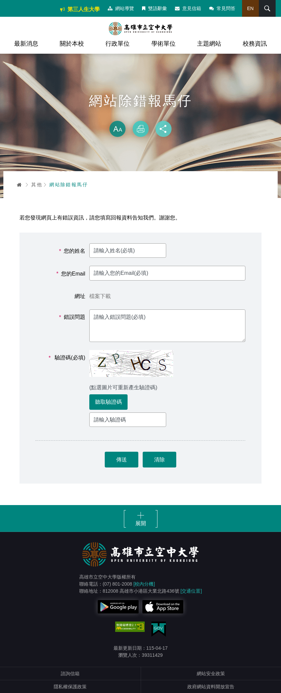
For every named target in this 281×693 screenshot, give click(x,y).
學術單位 (163, 43)
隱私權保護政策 (70, 686)
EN (250, 8)
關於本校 (72, 43)
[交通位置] (191, 591)
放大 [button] (117, 129)
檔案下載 (100, 296)
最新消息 (26, 43)
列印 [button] (141, 129)
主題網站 (209, 43)
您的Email (70, 274)
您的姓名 (72, 251)
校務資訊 (255, 43)
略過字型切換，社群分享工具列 (141, 114)
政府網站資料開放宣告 (210, 686)
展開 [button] (140, 523)
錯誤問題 (72, 317)
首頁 (19, 184)
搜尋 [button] (267, 8)
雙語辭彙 (154, 8)
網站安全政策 (211, 673)
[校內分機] (144, 584)
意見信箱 (188, 8)
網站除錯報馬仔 (68, 184)
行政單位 (117, 43)
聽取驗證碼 (108, 402)
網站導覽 (121, 8)
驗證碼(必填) (67, 358)
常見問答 (222, 8)
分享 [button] (163, 129)
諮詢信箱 (70, 673)
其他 (36, 184)
